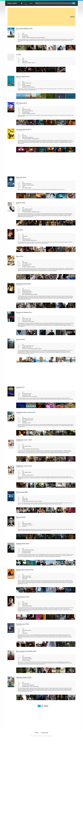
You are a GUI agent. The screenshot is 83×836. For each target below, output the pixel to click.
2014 (23, 182)
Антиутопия (24, 526)
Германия (26, 446)
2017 (23, 134)
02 (42, 705)
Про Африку (33, 266)
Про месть (29, 266)
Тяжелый (23, 240)
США (27, 109)
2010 (23, 58)
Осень (23, 187)
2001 (23, 548)
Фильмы (31, 3)
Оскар (29, 265)
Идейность (33, 62)
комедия (26, 110)
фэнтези (23, 84)
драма (27, 36)
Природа (39, 348)
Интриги (23, 294)
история (30, 291)
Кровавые (32, 321)
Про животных (34, 396)
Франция (29, 446)
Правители (35, 294)
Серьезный (40, 501)
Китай (28, 683)
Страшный (28, 660)
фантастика (24, 524)
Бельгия (29, 183)
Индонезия (26, 393)
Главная (22, 3)
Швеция (23, 34)
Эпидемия (29, 422)
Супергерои (24, 113)
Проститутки (35, 501)
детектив (23, 210)
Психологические (33, 240)
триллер (26, 61)
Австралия (24, 109)
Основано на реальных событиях (31, 37)
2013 (23, 444)
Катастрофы (24, 421)
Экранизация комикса (35, 138)
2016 (23, 81)
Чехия (29, 290)
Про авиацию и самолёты (26, 552)
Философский (28, 113)
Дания (26, 34)
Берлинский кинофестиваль (26, 292)
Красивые (26, 187)
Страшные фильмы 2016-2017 (27, 605)
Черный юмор (24, 578)
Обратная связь (44, 732)
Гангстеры (29, 62)
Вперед (46, 705)
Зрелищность (29, 396)
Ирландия (23, 183)
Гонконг (25, 683)
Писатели (23, 37)
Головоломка (33, 211)
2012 (23, 234)
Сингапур (29, 393)
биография (24, 36)
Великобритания (28, 345)
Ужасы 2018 (24, 660)
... (35, 62)
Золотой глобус (24, 265)
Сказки (23, 186)
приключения (30, 110)
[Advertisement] (39, 17)
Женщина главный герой (41, 37)
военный (23, 551)
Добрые (29, 187)
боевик (23, 110)
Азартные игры (24, 62)
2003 (23, 207)
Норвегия (23, 318)
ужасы (23, 604)
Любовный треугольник (29, 294)
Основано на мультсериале (34, 686)
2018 (23, 33)
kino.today (33, 735)
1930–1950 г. (24, 348)
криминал (23, 499)
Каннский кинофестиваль (26, 85)
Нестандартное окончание (26, 211)
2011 (23, 317)
